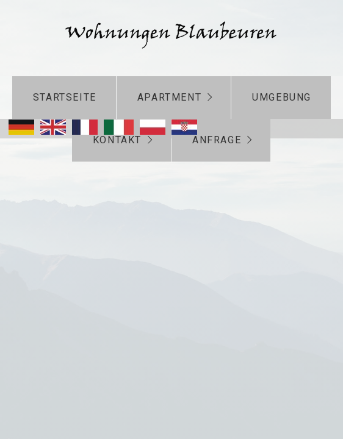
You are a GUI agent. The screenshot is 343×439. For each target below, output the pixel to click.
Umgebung (281, 97)
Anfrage (216, 140)
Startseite (64, 97)
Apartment (169, 97)
